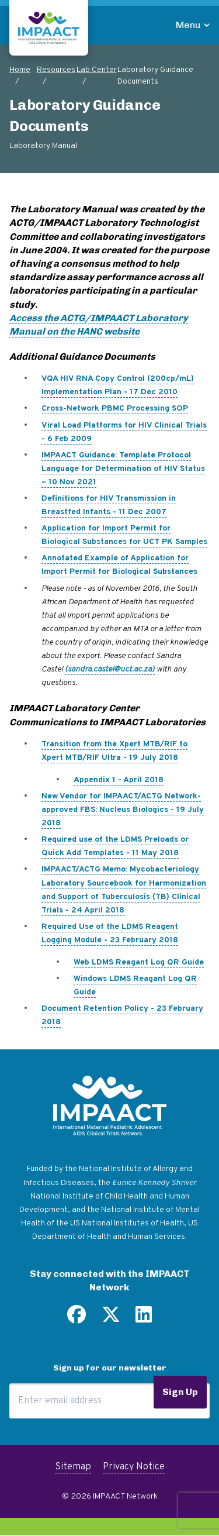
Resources (56, 70)
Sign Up (180, 1391)
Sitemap (73, 1467)
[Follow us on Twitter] (111, 1319)
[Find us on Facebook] (76, 1319)
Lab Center (97, 70)
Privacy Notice (134, 1467)
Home (19, 70)
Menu (188, 24)
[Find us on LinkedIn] (143, 1319)
